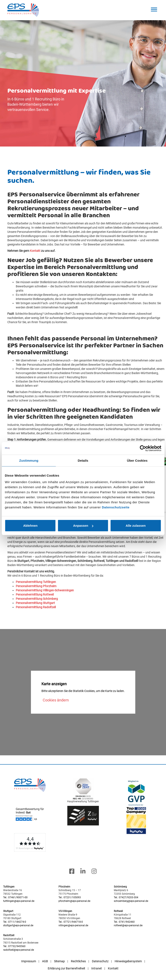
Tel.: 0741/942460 (124, 921)
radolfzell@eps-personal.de (18, 949)
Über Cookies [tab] (137, 460)
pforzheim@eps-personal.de (74, 901)
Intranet (96, 968)
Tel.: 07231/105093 (69, 897)
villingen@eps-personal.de (73, 925)
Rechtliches (78, 961)
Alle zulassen (136, 525)
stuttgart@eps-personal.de (18, 925)
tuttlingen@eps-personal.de (18, 901)
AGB (45, 961)
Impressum (28, 961)
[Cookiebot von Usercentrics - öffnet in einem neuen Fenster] (142, 448)
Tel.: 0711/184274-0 (14, 921)
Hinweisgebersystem (128, 961)
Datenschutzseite (115, 507)
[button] (154, 9)
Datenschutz (100, 961)
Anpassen (83, 525)
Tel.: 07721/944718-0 (70, 921)
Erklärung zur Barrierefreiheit (66, 968)
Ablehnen (30, 525)
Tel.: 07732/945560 (14, 946)
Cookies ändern (56, 700)
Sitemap (59, 961)
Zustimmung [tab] (28, 460)
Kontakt (113, 968)
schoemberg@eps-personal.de (131, 901)
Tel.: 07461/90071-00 (15, 897)
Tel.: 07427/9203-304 (126, 897)
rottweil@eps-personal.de (128, 925)
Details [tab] (83, 460)
